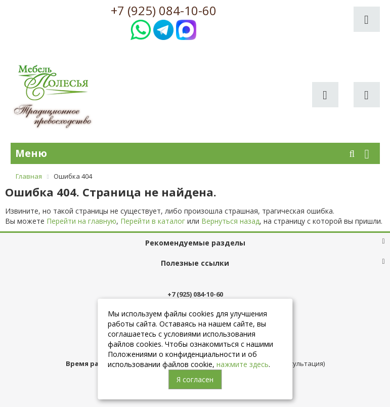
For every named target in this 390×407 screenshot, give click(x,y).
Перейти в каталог (152, 221)
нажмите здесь (242, 364)
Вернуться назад (230, 221)
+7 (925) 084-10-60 (163, 11)
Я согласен (195, 379)
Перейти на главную (81, 221)
